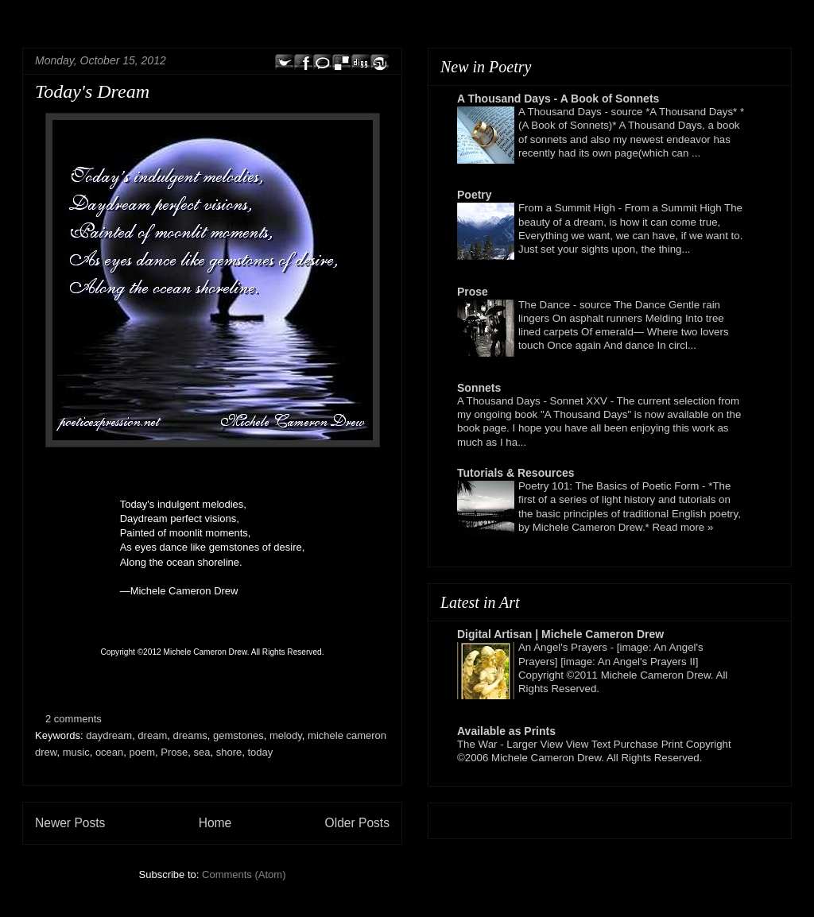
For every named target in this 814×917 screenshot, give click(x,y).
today (260, 752)
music (76, 752)
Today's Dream (92, 91)
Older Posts (357, 823)
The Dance (545, 305)
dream (152, 735)
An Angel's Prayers (564, 647)
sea (202, 752)
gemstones (238, 735)
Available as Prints (506, 731)
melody (285, 735)
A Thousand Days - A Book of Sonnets (558, 98)
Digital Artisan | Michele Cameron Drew (560, 634)
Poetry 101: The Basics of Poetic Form (610, 486)
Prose (174, 752)
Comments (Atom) (243, 874)
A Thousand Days (561, 112)
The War (478, 744)
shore (229, 752)
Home (215, 823)
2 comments (73, 719)
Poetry (474, 194)
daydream (109, 735)
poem (143, 752)
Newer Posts (70, 823)
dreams (189, 735)
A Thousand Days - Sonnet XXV (533, 401)
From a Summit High (568, 208)
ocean (109, 752)
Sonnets (479, 387)
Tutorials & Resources (516, 472)
